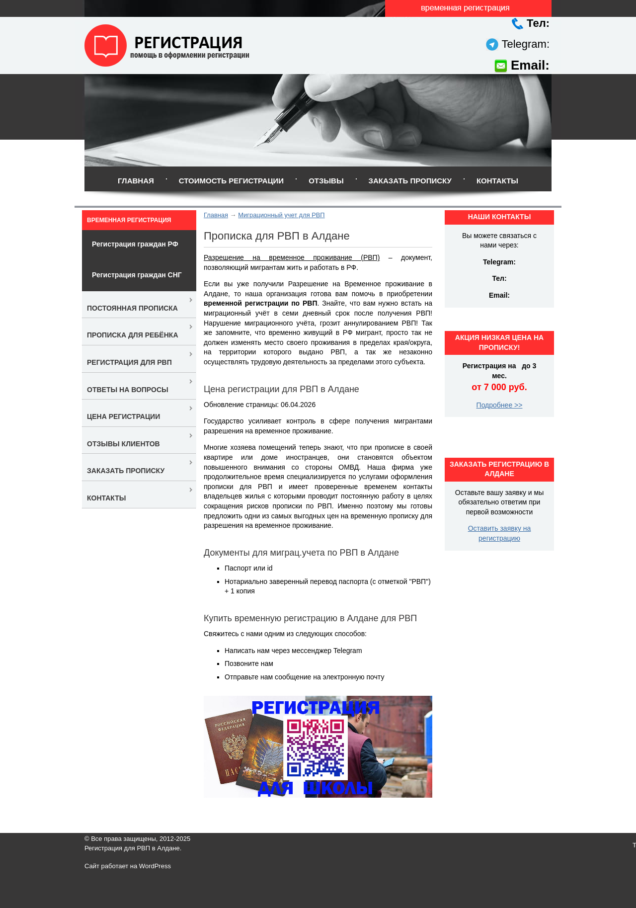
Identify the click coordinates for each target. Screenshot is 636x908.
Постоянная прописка (132, 308)
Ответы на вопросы (127, 390)
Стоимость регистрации (231, 180)
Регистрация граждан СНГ (137, 275)
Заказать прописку (410, 180)
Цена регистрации (123, 416)
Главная (136, 180)
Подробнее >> (500, 405)
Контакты (497, 180)
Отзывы (326, 180)
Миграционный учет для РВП (281, 215)
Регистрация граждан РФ (135, 244)
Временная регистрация (129, 220)
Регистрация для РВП (129, 362)
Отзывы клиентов (123, 444)
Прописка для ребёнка (132, 335)
